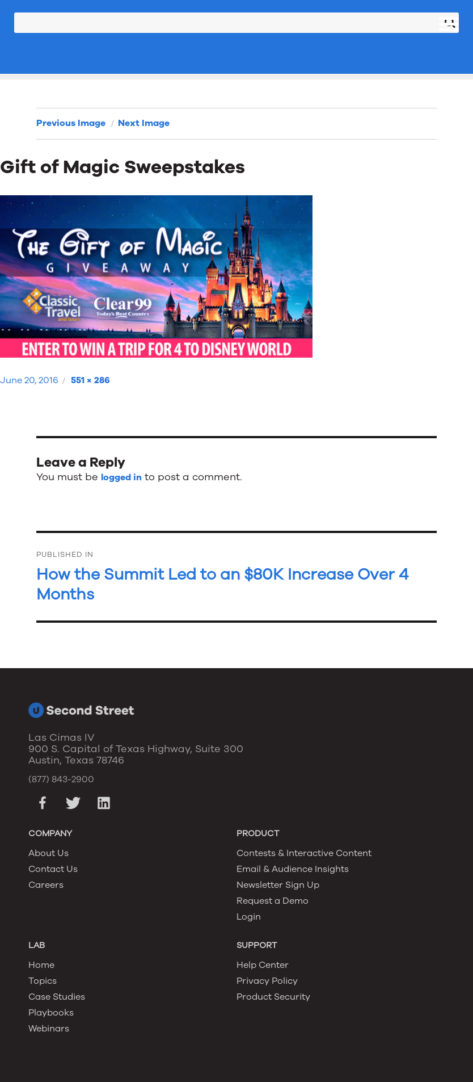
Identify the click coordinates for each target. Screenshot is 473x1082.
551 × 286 (90, 380)
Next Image (144, 123)
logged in (121, 477)
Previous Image (70, 123)
